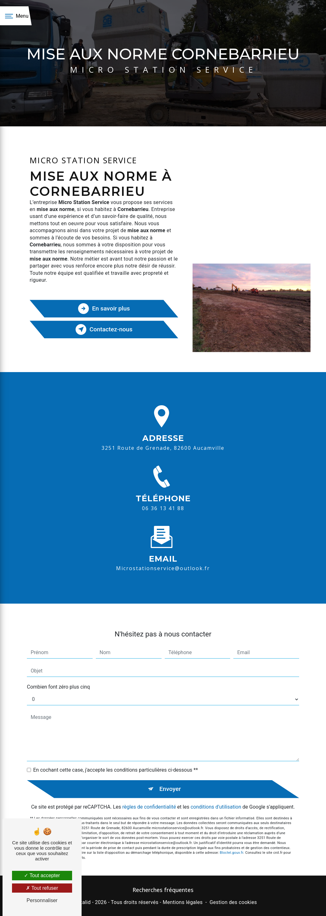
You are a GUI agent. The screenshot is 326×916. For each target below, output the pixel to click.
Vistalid (82, 902)
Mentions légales (182, 902)
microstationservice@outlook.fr (163, 557)
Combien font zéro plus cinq (58, 675)
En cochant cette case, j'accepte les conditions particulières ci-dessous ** (115, 759)
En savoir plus (104, 308)
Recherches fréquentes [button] (163, 890)
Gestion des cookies (233, 902)
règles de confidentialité (149, 795)
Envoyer (170, 777)
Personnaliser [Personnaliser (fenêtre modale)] (42, 900)
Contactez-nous (104, 329)
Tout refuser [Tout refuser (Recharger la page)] (42, 888)
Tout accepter (42, 875)
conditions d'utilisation (216, 795)
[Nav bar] (16, 15)
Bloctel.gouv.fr (231, 842)
